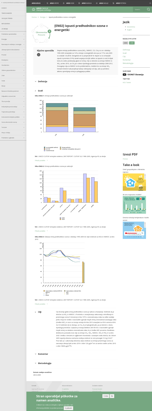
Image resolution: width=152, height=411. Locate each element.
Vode (3, 81)
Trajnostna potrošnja (8, 112)
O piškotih (68, 408)
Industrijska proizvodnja (9, 107)
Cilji (124, 56)
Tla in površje (6, 101)
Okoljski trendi (7, 18)
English (129, 30)
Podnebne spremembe (9, 34)
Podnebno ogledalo (8, 138)
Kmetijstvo (5, 60)
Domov (4, 8)
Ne (112, 396)
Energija (4, 39)
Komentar (127, 60)
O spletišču (65, 389)
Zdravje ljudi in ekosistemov (11, 50)
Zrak (3, 75)
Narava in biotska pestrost (10, 91)
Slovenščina (131, 27)
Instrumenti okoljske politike (11, 117)
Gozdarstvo (5, 65)
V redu (106, 396)
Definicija (126, 50)
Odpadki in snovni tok (9, 96)
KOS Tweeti (127, 82)
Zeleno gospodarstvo (8, 70)
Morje (3, 86)
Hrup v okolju (6, 133)
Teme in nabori (7, 13)
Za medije (5, 29)
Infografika (6, 24)
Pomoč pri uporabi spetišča (70, 391)
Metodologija (128, 63)
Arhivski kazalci (96, 391)
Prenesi (125, 159)
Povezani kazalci (97, 389)
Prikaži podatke (40, 160)
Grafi (125, 53)
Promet (4, 55)
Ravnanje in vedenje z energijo (11, 44)
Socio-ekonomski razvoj (9, 122)
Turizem (4, 127)
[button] (147, 3)
